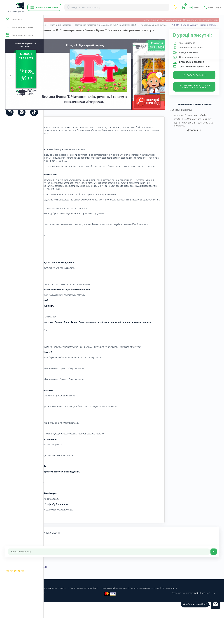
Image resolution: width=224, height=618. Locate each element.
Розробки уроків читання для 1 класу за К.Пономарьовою (200, 25)
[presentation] (54, 75)
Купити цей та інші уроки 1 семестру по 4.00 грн (199, 96)
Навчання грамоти (103, 25)
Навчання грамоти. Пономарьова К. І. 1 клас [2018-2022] (149, 25)
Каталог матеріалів (63, 7)
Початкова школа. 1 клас (75, 25)
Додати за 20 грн (199, 83)
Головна (52, 25)
